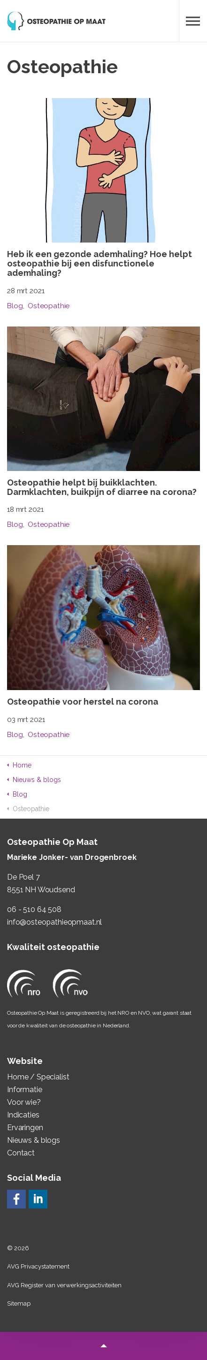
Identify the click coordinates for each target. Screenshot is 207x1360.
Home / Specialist (38, 1076)
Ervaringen (25, 1127)
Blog (15, 306)
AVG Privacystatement (38, 1266)
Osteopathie (48, 306)
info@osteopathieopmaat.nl (54, 922)
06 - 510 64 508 (34, 909)
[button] (103, 1346)
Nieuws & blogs (33, 1140)
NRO (123, 1013)
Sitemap (19, 1303)
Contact (21, 1152)
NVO (144, 1013)
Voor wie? (24, 1102)
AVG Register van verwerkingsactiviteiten (64, 1285)
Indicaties (23, 1114)
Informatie (24, 1089)
